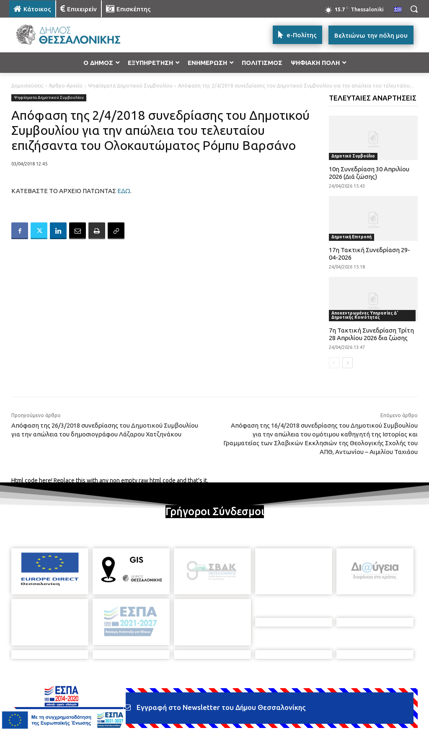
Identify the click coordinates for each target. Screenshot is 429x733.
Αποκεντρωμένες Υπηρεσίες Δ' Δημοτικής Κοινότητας (364, 315)
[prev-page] (334, 362)
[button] (414, 9)
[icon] (272, 726)
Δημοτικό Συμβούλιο (353, 156)
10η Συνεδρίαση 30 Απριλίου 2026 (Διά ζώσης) (369, 172)
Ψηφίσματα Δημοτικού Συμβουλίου (130, 85)
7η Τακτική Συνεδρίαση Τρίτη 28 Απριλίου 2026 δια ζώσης (371, 334)
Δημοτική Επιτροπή (351, 237)
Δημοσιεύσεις (27, 85)
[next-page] (347, 362)
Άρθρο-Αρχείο (66, 85)
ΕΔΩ (123, 190)
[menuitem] (398, 10)
